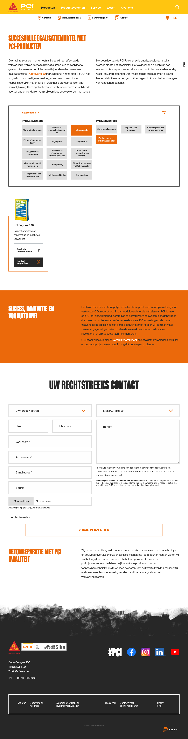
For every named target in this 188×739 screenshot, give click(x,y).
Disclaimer (110, 702)
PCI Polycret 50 (37, 73)
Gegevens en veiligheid (36, 704)
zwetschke (100, 725)
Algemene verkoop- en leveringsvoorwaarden (67, 704)
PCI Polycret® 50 (24, 225)
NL (176, 18)
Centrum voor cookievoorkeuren (129, 704)
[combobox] (176, 7)
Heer (19, 426)
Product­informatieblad (28, 250)
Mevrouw (65, 426)
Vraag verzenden (94, 530)
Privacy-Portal (160, 704)
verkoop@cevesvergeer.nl (109, 475)
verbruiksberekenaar (125, 339)
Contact (170, 729)
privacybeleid (163, 467)
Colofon (22, 702)
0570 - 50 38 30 (26, 678)
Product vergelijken (28, 262)
